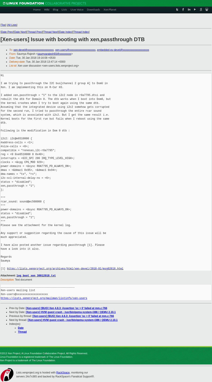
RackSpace (63, 372)
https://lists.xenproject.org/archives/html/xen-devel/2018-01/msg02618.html (65, 269)
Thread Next (50, 32)
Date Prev (7, 32)
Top (3, 25)
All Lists (12, 25)
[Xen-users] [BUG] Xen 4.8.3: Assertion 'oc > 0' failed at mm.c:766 (66, 307)
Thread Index (81, 32)
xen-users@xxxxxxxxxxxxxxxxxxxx (75, 49)
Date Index (65, 32)
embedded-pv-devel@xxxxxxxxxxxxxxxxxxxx (123, 49)
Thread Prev (34, 32)
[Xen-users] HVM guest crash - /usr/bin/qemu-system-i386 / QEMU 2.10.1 (71, 311)
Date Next (20, 32)
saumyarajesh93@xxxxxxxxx (54, 53)
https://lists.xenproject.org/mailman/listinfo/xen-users (44, 298)
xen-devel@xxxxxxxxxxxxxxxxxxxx (34, 49)
